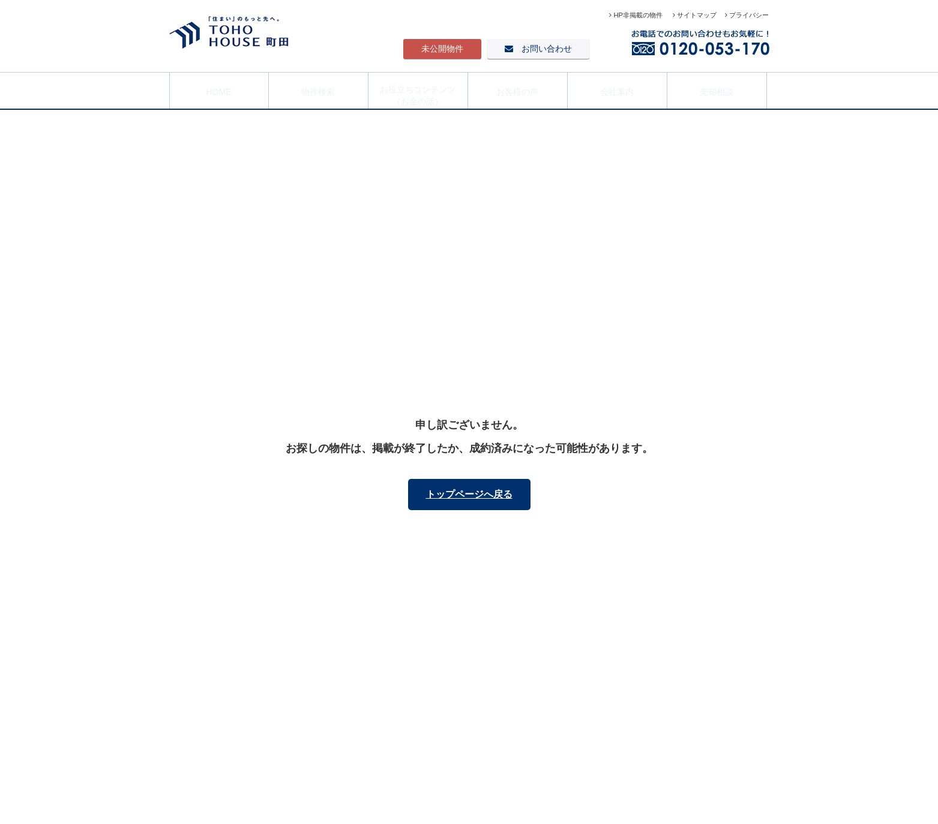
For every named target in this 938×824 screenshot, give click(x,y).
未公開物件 (442, 48)
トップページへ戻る (469, 494)
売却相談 (716, 89)
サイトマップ (695, 15)
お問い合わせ (538, 48)
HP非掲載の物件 (636, 15)
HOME (219, 89)
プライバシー (747, 15)
